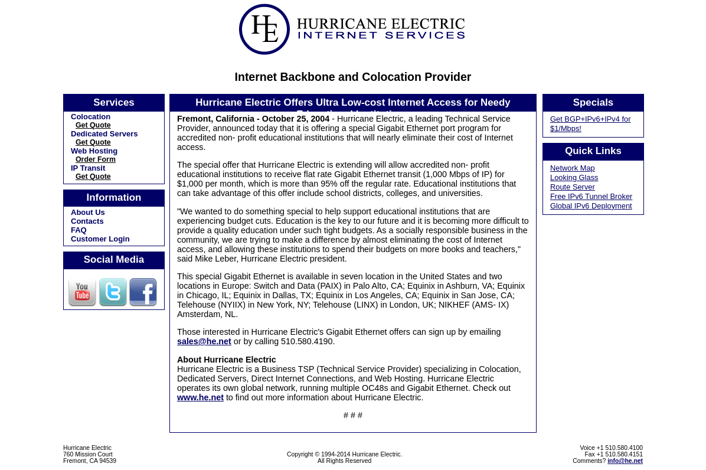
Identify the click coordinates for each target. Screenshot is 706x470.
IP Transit (88, 168)
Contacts (87, 221)
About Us (88, 212)
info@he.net (625, 461)
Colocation (90, 116)
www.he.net (200, 397)
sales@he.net (204, 341)
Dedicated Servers (104, 133)
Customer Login (100, 238)
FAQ (79, 230)
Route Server (572, 186)
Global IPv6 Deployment (591, 205)
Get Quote (93, 125)
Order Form (96, 159)
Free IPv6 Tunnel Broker (591, 196)
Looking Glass (574, 177)
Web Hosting (94, 150)
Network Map (572, 168)
